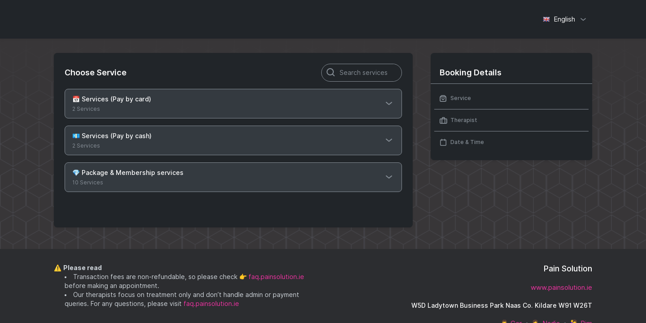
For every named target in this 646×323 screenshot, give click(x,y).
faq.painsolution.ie (276, 276)
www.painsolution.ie (561, 288)
